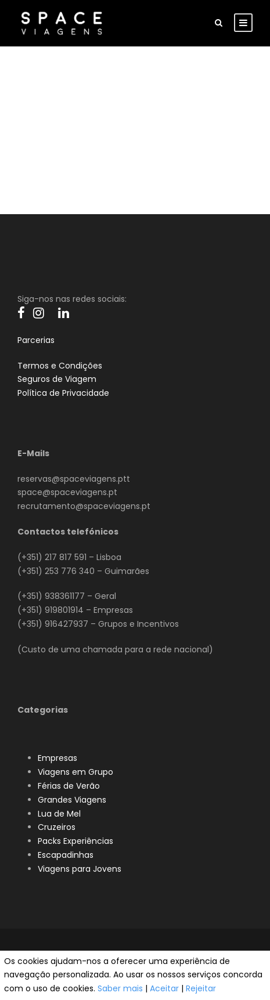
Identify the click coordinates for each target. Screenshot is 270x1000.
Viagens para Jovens (79, 869)
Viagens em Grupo (75, 772)
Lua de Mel (59, 814)
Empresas (57, 758)
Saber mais (120, 988)
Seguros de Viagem (56, 379)
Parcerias (36, 340)
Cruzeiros (56, 827)
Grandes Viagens (72, 800)
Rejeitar (201, 988)
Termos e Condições (59, 365)
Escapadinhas (65, 855)
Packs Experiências (75, 841)
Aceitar (164, 988)
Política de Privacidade (63, 393)
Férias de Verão (69, 786)
